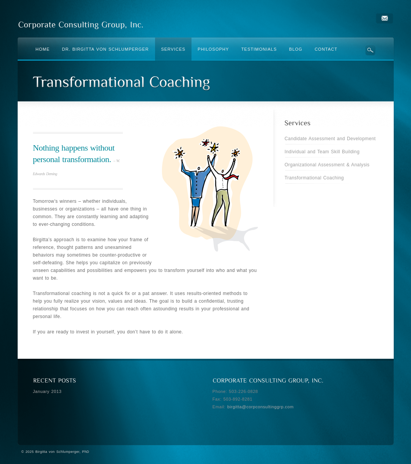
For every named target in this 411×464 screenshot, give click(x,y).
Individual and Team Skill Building (322, 151)
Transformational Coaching (314, 178)
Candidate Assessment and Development (330, 138)
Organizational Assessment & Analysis (327, 164)
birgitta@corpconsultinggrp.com (260, 406)
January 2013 (47, 391)
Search (370, 50)
